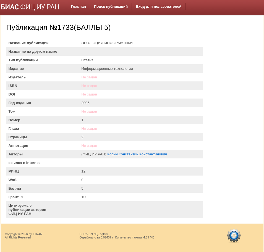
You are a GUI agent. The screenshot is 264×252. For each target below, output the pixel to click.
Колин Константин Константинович (137, 154)
